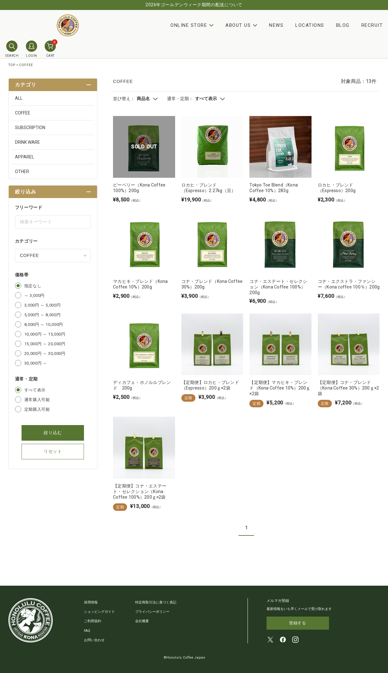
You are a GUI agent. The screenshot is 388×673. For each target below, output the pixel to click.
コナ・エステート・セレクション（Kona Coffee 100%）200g (278, 287)
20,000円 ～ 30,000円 (45, 353)
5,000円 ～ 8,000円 (42, 314)
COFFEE (26, 65)
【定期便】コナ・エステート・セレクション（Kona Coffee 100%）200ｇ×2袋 (139, 491)
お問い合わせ (94, 640)
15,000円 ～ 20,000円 (45, 343)
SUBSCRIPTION (30, 127)
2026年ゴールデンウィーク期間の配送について (194, 4)
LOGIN (31, 49)
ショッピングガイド (99, 612)
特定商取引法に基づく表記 (155, 602)
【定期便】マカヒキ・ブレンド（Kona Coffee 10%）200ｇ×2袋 (279, 388)
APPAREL (24, 156)
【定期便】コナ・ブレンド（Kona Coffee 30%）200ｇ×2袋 (348, 388)
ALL (18, 98)
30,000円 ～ (35, 363)
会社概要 (142, 621)
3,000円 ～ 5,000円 (42, 305)
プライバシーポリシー (152, 612)
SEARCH (11, 49)
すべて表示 (35, 390)
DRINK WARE (27, 142)
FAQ (87, 630)
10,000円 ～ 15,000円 (45, 334)
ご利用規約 (92, 621)
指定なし (33, 285)
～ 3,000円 (34, 295)
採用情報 (91, 602)
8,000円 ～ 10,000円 (43, 324)
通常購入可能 (37, 399)
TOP (11, 65)
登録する (297, 623)
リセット (53, 451)
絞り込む (53, 432)
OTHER (22, 171)
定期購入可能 (37, 409)
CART (50, 49)
